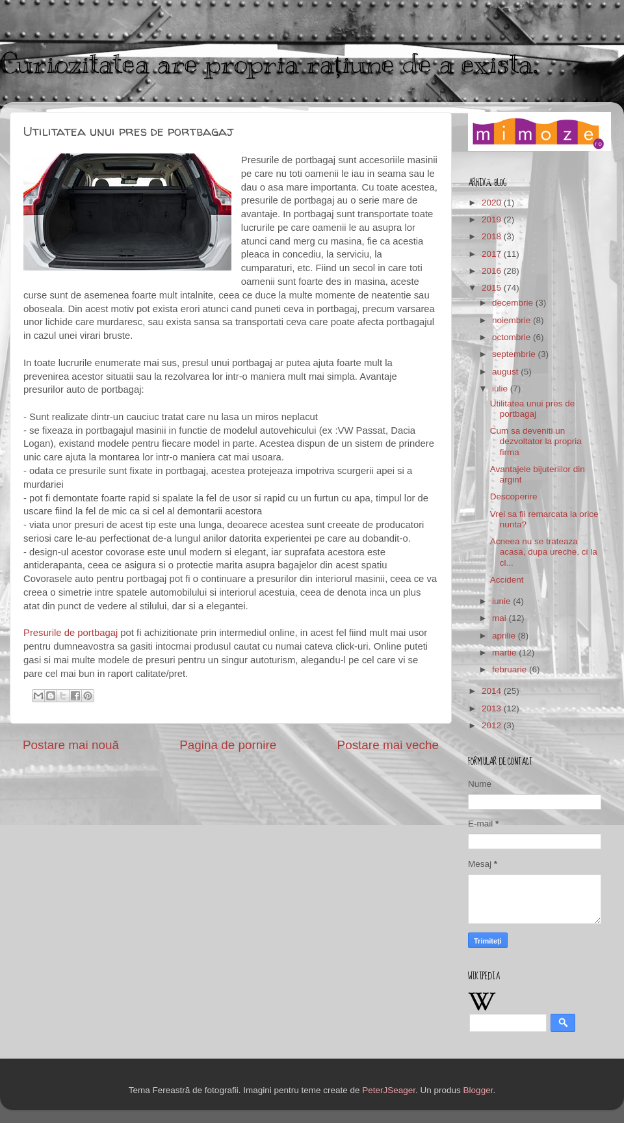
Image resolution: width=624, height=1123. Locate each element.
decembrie (514, 303)
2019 (493, 219)
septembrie (515, 354)
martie (505, 652)
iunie (502, 601)
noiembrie (512, 320)
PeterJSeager (388, 1090)
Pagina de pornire (227, 745)
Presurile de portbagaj (70, 633)
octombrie (512, 337)
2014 (493, 691)
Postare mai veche (388, 745)
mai (500, 618)
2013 (493, 708)
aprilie (505, 636)
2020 (493, 202)
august (506, 372)
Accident (507, 580)
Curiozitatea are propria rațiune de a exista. (269, 64)
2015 (493, 288)
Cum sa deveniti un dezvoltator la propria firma (536, 441)
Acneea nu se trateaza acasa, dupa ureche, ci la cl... (543, 551)
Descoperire (514, 496)
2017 (493, 254)
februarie (510, 669)
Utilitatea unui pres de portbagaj (532, 409)
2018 (493, 236)
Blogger (478, 1090)
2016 (493, 271)
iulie (501, 388)
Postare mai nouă (71, 745)
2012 (493, 725)
